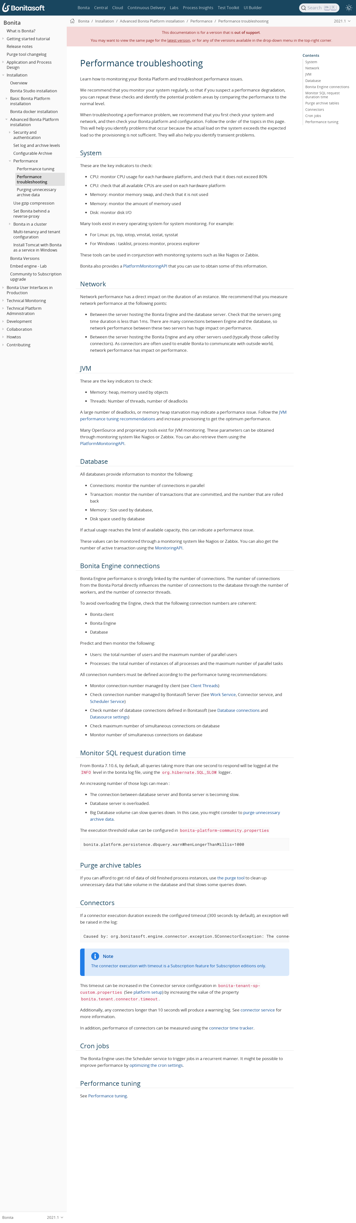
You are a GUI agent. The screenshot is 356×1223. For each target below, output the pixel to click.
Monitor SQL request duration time (322, 95)
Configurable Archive (32, 153)
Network (312, 68)
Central (101, 7)
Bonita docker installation (34, 111)
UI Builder (253, 7)
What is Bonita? (21, 31)
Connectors (314, 109)
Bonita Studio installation (33, 91)
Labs (174, 7)
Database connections (238, 710)
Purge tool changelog (26, 54)
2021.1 (340, 21)
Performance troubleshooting (32, 179)
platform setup (148, 992)
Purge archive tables (322, 103)
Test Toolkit (228, 7)
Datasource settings (109, 717)
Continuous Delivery (146, 7)
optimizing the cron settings (156, 1065)
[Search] (319, 7)
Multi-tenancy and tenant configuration (36, 234)
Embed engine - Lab (28, 266)
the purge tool (231, 878)
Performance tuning (35, 169)
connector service (258, 1010)
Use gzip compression (33, 203)
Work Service (223, 694)
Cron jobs (313, 115)
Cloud (117, 7)
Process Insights (198, 7)
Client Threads (204, 685)
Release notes (20, 46)
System (311, 62)
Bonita (84, 7)
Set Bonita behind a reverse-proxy (31, 213)
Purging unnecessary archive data (36, 192)
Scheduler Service (107, 701)
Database (313, 80)
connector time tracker (231, 1028)
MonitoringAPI (168, 548)
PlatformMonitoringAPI (145, 266)
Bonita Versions (25, 258)
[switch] (349, 8)
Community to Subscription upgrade (36, 276)
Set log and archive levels (36, 145)
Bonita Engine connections (327, 86)
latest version (178, 40)
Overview (18, 83)
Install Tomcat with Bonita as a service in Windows (37, 247)
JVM (308, 74)
